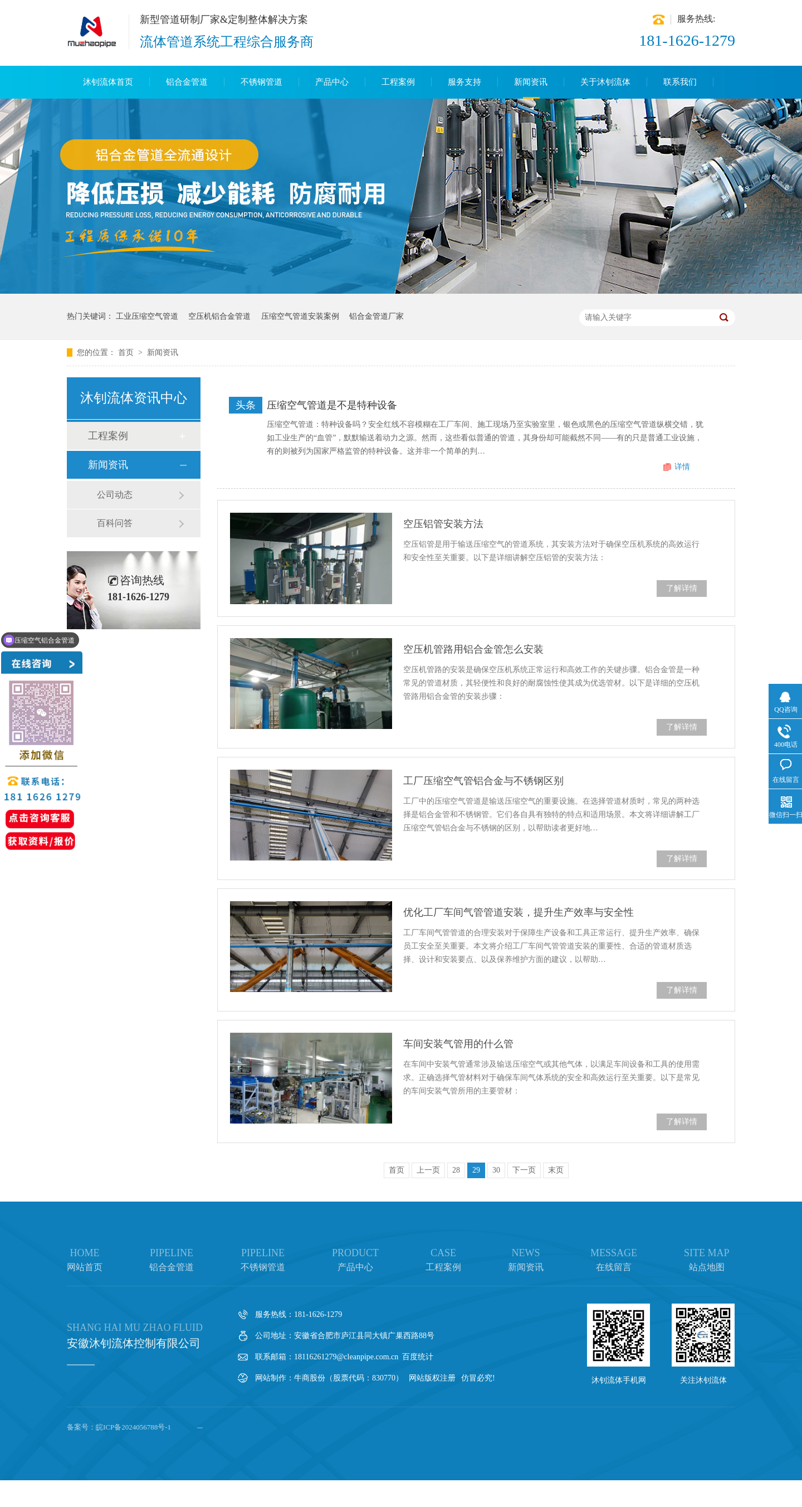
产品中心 (332, 81)
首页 (127, 352)
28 (456, 1170)
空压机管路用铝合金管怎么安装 (473, 649)
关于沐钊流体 (605, 81)
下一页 (524, 1170)
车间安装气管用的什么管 (458, 1043)
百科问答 (115, 523)
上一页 (428, 1170)
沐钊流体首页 (108, 81)
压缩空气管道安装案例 (300, 316)
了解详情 (681, 588)
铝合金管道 (187, 81)
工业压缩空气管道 (147, 316)
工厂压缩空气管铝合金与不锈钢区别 (483, 780)
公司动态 (115, 494)
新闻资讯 (530, 81)
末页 (556, 1170)
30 (496, 1170)
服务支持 (464, 81)
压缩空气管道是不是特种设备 (332, 405)
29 (476, 1170)
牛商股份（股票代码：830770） (348, 1378)
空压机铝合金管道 (219, 316)
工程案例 (398, 81)
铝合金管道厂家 (376, 316)
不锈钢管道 (261, 81)
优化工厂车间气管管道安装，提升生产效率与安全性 (518, 912)
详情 (682, 467)
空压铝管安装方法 (443, 523)
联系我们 (680, 81)
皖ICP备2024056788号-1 (133, 1427)
